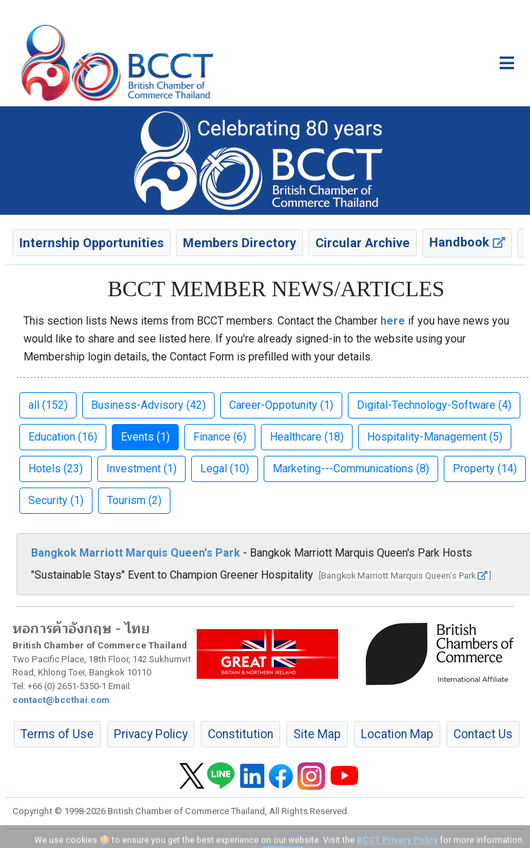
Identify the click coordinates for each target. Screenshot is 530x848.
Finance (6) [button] (219, 436)
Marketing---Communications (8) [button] (351, 468)
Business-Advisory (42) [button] (148, 405)
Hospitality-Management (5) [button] (434, 436)
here (392, 320)
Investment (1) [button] (141, 468)
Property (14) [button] (485, 468)
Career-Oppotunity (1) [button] (281, 405)
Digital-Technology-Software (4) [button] (434, 405)
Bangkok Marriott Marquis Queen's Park (135, 552)
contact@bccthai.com (61, 700)
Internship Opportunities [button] (91, 242)
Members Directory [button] (239, 242)
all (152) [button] (48, 405)
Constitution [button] (240, 734)
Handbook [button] (467, 242)
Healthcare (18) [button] (307, 436)
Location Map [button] (397, 734)
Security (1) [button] (56, 500)
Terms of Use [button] (57, 734)
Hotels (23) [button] (55, 468)
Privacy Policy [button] (151, 734)
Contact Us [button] (483, 734)
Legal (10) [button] (224, 468)
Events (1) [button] (145, 436)
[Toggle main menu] (507, 63)
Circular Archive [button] (362, 242)
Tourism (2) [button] (134, 500)
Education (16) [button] (62, 436)
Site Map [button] (317, 734)
